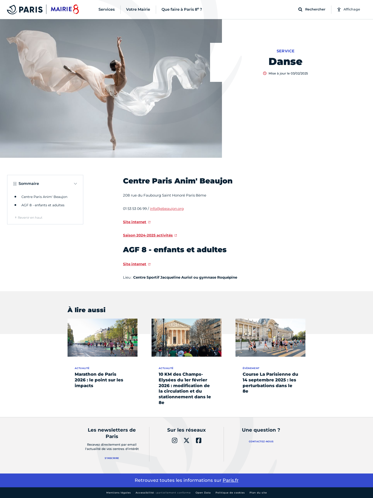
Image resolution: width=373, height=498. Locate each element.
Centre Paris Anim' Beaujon (44, 197)
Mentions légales (118, 492)
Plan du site (258, 492)
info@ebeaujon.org (167, 208)
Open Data (203, 492)
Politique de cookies (230, 492)
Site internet (134, 222)
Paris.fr (231, 480)
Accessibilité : (163, 492)
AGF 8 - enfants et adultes (42, 205)
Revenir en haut (30, 217)
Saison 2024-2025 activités (148, 235)
